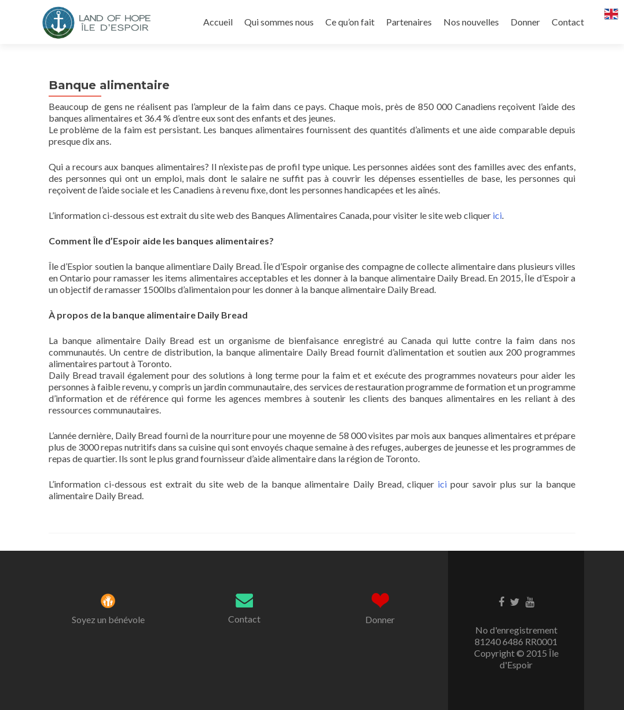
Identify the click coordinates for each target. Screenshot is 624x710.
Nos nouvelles (471, 21)
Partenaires (409, 21)
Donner (525, 21)
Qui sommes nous (279, 21)
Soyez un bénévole (108, 619)
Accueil (218, 21)
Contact (568, 21)
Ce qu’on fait (350, 21)
